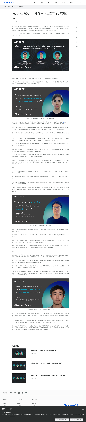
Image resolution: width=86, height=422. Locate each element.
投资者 (64, 2)
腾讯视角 (14, 6)
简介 (35, 2)
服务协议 (34, 403)
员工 (49, 2)
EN (82, 2)
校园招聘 (5, 406)
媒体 (71, 2)
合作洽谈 (19, 406)
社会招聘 (5, 403)
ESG (56, 2)
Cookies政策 (12, 416)
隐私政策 (34, 406)
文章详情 (21, 6)
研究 (63, 122)
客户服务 (19, 403)
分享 (77, 22)
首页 (5, 6)
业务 (42, 2)
